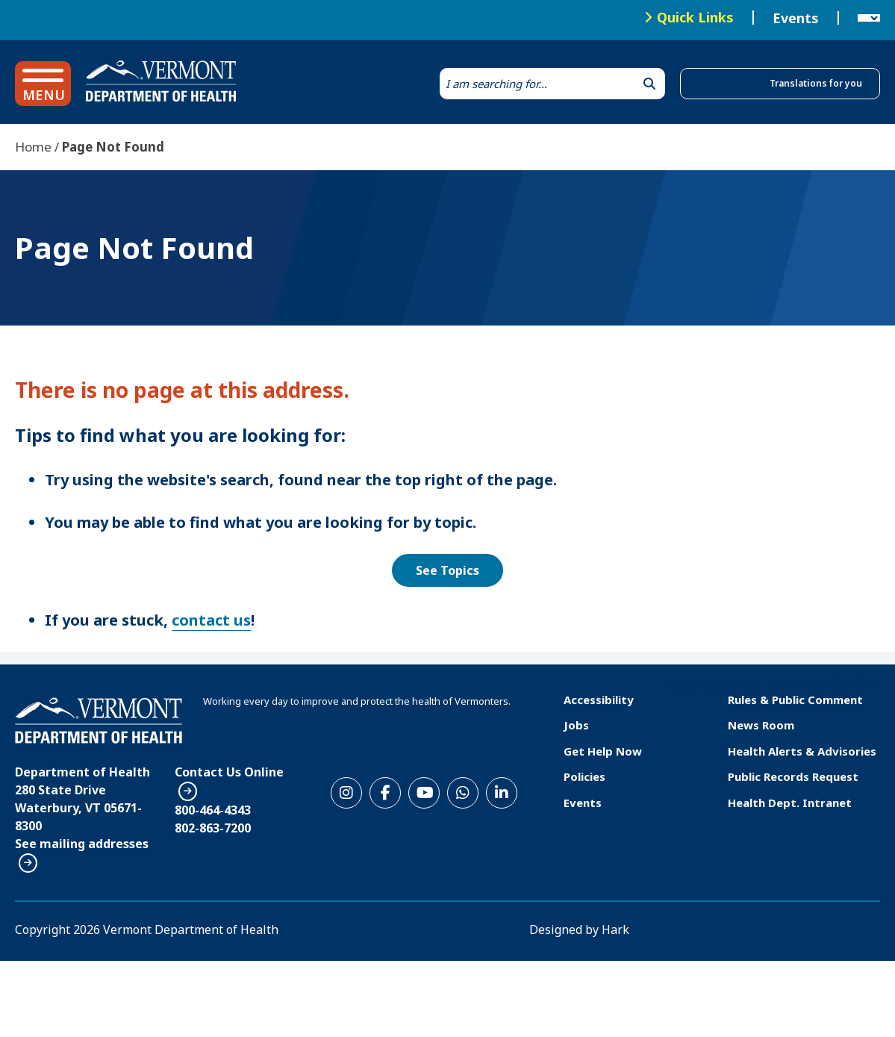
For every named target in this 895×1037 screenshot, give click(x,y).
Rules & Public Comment (795, 699)
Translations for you (816, 83)
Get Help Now (603, 751)
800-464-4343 (213, 810)
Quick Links (695, 17)
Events (796, 18)
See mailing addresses (82, 843)
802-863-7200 (213, 828)
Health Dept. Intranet (790, 802)
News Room (761, 724)
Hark (615, 929)
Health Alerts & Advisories (802, 751)
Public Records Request (793, 776)
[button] (43, 83)
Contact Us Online (229, 772)
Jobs (576, 724)
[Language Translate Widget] (869, 18)
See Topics (447, 570)
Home (33, 146)
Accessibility (599, 699)
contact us (211, 620)
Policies (584, 776)
